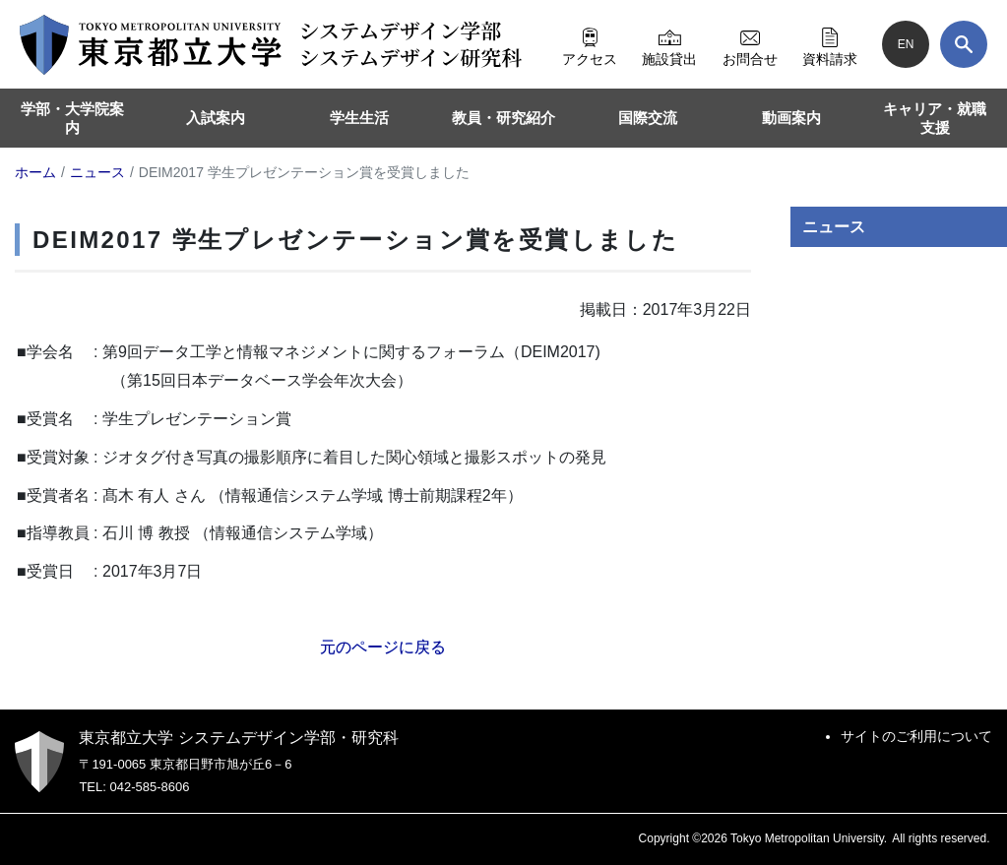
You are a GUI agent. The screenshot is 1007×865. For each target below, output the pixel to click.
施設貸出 (669, 44)
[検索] (963, 44)
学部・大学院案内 (72, 118)
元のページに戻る (383, 647)
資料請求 (829, 44)
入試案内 (215, 117)
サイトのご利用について (916, 736)
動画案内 (791, 117)
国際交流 (647, 117)
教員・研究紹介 (503, 117)
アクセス (589, 44)
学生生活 (359, 117)
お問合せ (750, 44)
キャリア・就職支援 (934, 118)
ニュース (833, 226)
